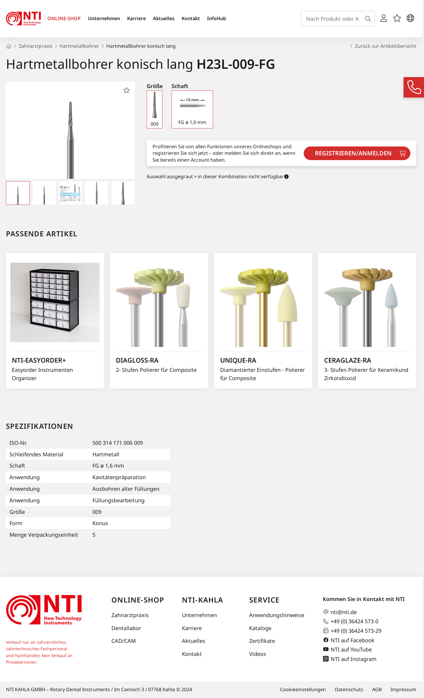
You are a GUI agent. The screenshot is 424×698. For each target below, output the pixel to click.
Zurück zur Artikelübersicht (382, 46)
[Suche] (369, 18)
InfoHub (216, 18)
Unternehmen (104, 18)
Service (264, 600)
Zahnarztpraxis (130, 615)
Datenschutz (349, 689)
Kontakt (191, 18)
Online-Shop (137, 600)
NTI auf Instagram (350, 659)
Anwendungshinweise (276, 615)
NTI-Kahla (202, 600)
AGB (377, 689)
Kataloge (260, 628)
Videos (257, 653)
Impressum (403, 689)
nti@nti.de (340, 612)
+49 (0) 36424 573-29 (352, 630)
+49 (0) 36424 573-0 (350, 621)
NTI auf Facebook (349, 640)
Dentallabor (126, 628)
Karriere (136, 18)
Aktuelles (164, 18)
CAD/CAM (123, 640)
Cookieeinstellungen (303, 689)
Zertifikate (262, 640)
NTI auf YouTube (347, 649)
